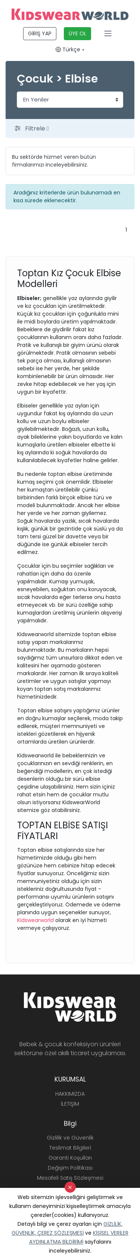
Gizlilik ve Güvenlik (70, 1137)
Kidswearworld (36, 920)
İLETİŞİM (70, 1104)
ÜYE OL (77, 33)
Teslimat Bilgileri (70, 1147)
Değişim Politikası (70, 1168)
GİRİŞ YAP (40, 33)
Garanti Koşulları (70, 1157)
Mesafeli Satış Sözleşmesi (70, 1178)
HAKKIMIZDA (70, 1094)
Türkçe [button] (68, 49)
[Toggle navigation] (108, 33)
